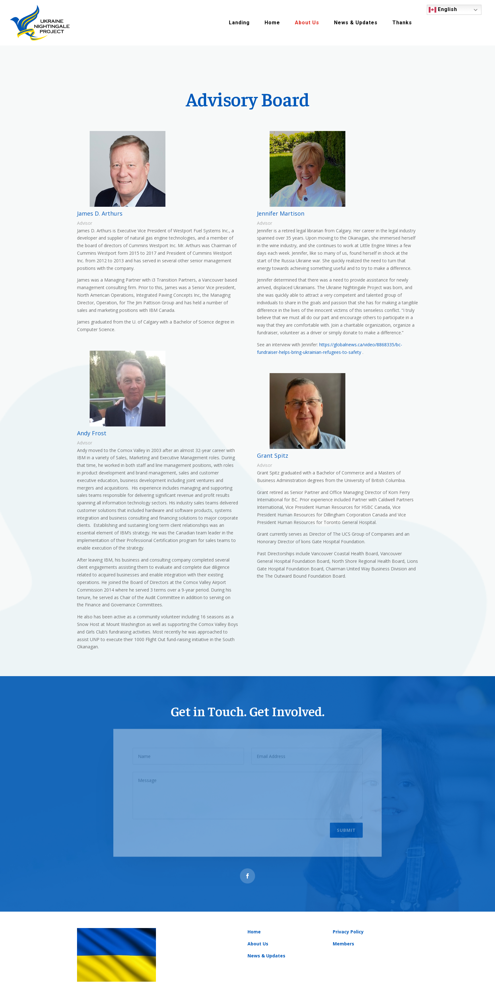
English (443, 10)
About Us (307, 23)
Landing (239, 23)
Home (272, 23)
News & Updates (356, 23)
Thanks (402, 23)
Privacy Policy (348, 932)
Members (343, 944)
